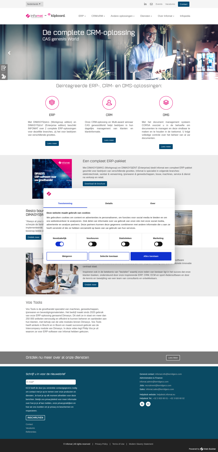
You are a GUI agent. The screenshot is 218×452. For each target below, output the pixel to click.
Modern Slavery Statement (141, 444)
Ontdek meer (34, 237)
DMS (166, 115)
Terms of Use (118, 444)
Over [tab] (152, 203)
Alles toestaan (151, 256)
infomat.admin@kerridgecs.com (154, 382)
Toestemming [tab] (65, 203)
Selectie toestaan (109, 256)
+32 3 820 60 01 (160, 398)
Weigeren (67, 256)
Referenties (31, 432)
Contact (183, 4)
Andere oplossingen (122, 16)
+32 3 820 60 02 (177, 398)
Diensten (145, 16)
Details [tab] (109, 203)
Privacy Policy (101, 444)
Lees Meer (173, 358)
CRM (109, 115)
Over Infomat (165, 16)
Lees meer (52, 143)
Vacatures (170, 4)
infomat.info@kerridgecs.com (168, 374)
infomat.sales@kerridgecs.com (160, 389)
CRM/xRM (97, 16)
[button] (8, 52)
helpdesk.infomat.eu (166, 394)
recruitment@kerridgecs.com (158, 385)
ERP (81, 16)
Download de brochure (95, 184)
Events (159, 4)
